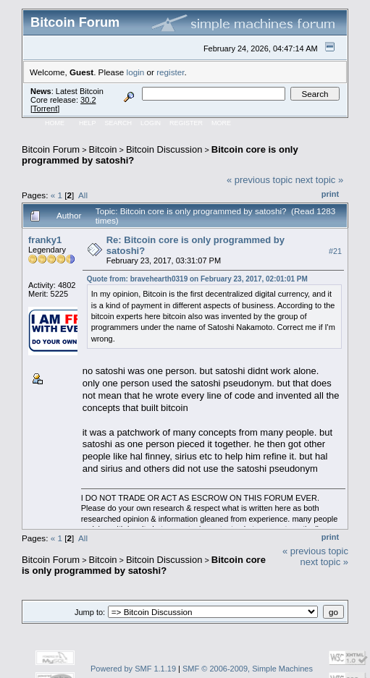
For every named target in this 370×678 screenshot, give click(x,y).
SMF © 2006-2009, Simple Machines (247, 668)
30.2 (88, 100)
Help (87, 123)
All (83, 195)
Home (54, 123)
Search (119, 123)
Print (330, 194)
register (170, 72)
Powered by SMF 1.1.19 (133, 668)
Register (186, 123)
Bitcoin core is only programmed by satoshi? (144, 565)
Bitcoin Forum (51, 149)
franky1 (45, 239)
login (136, 72)
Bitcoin (103, 149)
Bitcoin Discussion (164, 149)
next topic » (319, 179)
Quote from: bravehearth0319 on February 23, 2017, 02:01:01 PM (197, 279)
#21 (335, 251)
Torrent (45, 108)
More (221, 123)
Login (150, 123)
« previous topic (260, 179)
